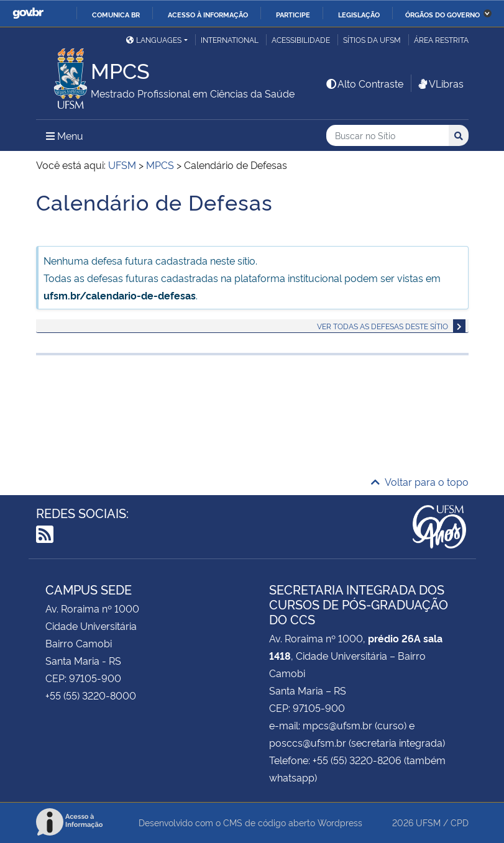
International (230, 39)
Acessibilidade (301, 39)
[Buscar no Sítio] (387, 136)
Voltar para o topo (420, 481)
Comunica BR (116, 14)
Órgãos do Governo (442, 14)
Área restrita (441, 39)
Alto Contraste (364, 83)
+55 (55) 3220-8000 (90, 695)
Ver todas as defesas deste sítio (382, 326)
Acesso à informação (208, 14)
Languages (153, 39)
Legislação (359, 14)
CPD (460, 822)
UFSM (428, 822)
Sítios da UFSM (372, 39)
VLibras (440, 83)
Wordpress (340, 822)
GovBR (28, 13)
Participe (293, 14)
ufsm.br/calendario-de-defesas (120, 295)
